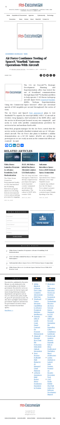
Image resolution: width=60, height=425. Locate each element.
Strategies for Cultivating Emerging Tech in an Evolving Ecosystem (51, 290)
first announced (36, 113)
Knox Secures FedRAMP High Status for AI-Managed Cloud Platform (37, 361)
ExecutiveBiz (40, 280)
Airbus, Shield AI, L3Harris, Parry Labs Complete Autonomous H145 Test (38, 290)
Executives (12, 19)
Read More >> (9, 310)
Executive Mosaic (11, 417)
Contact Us (46, 19)
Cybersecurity (41, 15)
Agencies (31, 15)
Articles (26, 19)
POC (30, 419)
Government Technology (14, 53)
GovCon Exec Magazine (47, 417)
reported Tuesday (48, 100)
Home (8, 15)
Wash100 (38, 19)
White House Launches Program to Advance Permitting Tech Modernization (11, 169)
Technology (50, 15)
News (20, 19)
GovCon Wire (23, 417)
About (32, 19)
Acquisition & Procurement (19, 15)
